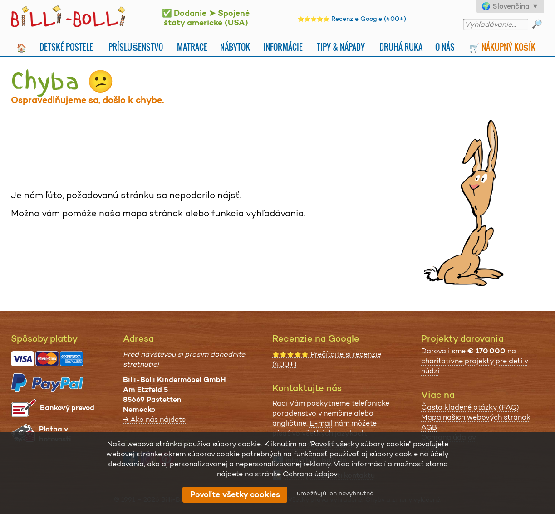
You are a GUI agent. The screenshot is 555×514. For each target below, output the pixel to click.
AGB (429, 427)
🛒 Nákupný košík (502, 47)
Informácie (283, 47)
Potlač (432, 447)
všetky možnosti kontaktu (330, 475)
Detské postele (66, 47)
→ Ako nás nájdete (154, 419)
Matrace (192, 47)
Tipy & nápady (341, 47)
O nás (445, 47)
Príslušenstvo (135, 47)
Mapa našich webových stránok (475, 417)
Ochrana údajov (448, 437)
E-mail (321, 423)
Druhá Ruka (400, 47)
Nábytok (235, 47)
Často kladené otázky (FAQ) (470, 407)
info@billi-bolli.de (315, 459)
